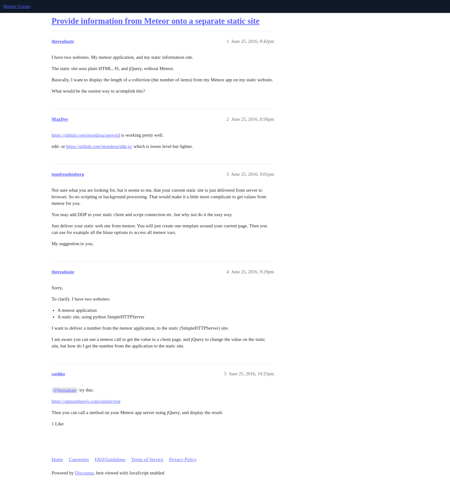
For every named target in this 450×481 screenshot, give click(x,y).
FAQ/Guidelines (110, 459)
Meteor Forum (16, 6)
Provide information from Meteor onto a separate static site (155, 21)
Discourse (84, 472)
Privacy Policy (183, 459)
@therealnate (65, 390)
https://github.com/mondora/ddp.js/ (99, 146)
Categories (79, 459)
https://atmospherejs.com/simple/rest (86, 401)
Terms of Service (147, 459)
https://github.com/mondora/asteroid (86, 135)
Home (57, 459)
